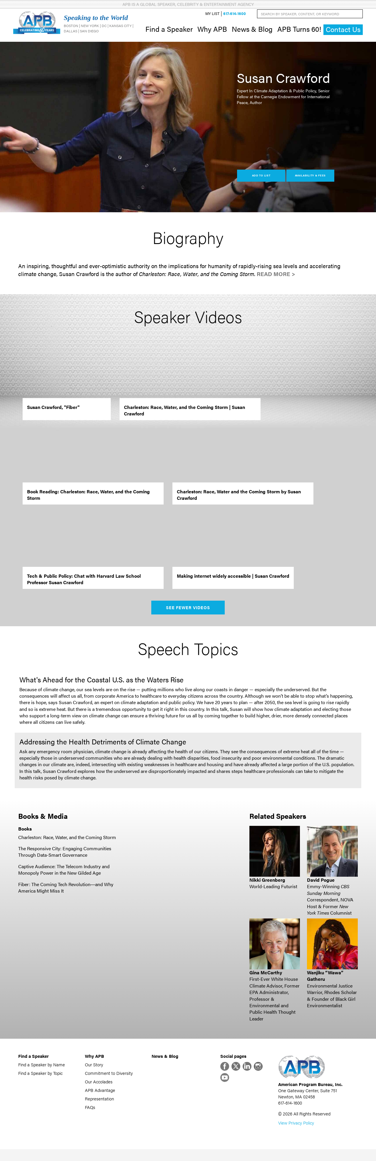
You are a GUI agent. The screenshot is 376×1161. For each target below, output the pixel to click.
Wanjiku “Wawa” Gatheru (325, 981)
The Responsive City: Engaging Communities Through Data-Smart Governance (64, 857)
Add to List (261, 181)
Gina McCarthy (265, 978)
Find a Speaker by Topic (40, 1079)
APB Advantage (100, 1096)
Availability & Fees (310, 181)
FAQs (90, 1113)
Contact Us (343, 32)
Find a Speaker (169, 32)
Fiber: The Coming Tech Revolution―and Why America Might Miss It (65, 893)
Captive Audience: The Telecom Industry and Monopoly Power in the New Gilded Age (64, 875)
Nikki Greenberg (267, 885)
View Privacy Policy (296, 1134)
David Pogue (321, 885)
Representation (99, 1104)
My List (212, 16)
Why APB (212, 32)
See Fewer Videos (188, 613)
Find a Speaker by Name (41, 1070)
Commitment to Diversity (109, 1079)
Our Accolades (99, 1087)
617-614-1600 (234, 16)
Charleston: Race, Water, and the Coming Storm (67, 843)
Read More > (276, 279)
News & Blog (252, 32)
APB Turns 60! (299, 32)
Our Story (94, 1070)
